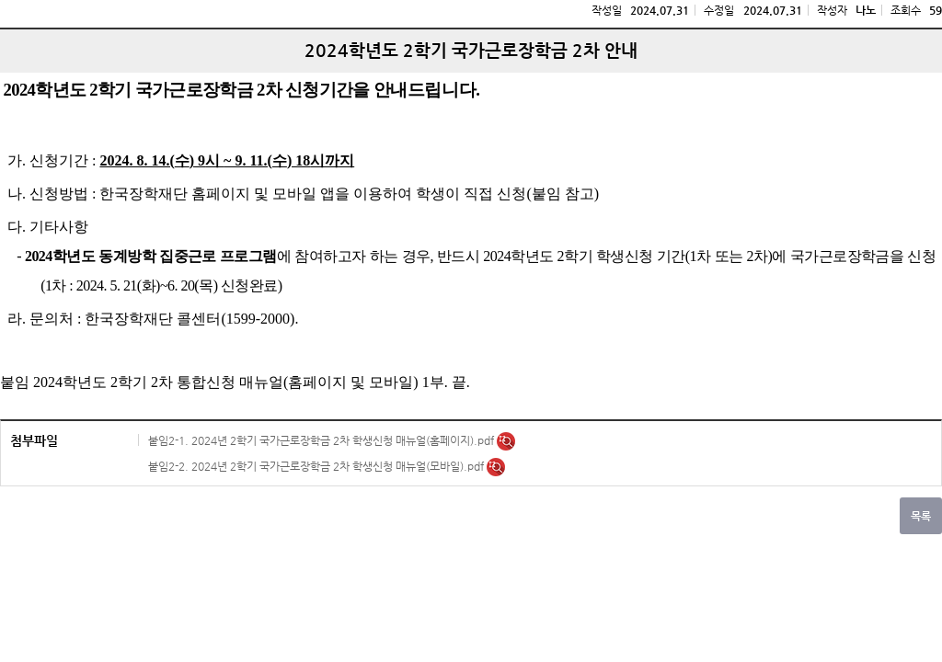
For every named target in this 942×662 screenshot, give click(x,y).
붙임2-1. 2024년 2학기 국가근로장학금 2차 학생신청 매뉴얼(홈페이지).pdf (322, 440)
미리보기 (506, 441)
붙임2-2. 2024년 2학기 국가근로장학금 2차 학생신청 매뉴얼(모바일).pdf (317, 466)
